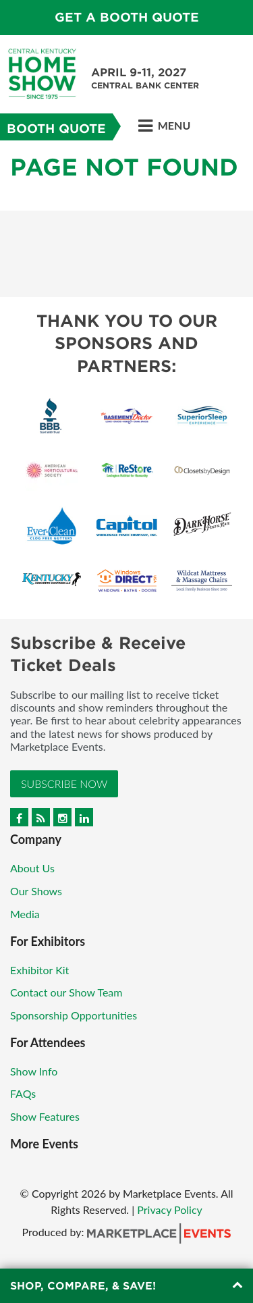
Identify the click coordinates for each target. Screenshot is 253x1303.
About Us (32, 867)
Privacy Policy (169, 1209)
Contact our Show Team (66, 992)
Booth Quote (56, 129)
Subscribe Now (64, 783)
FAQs (23, 1093)
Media (25, 913)
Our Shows (36, 890)
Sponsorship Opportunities (73, 1015)
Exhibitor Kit (39, 969)
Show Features (45, 1116)
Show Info (33, 1071)
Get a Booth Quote (127, 17)
